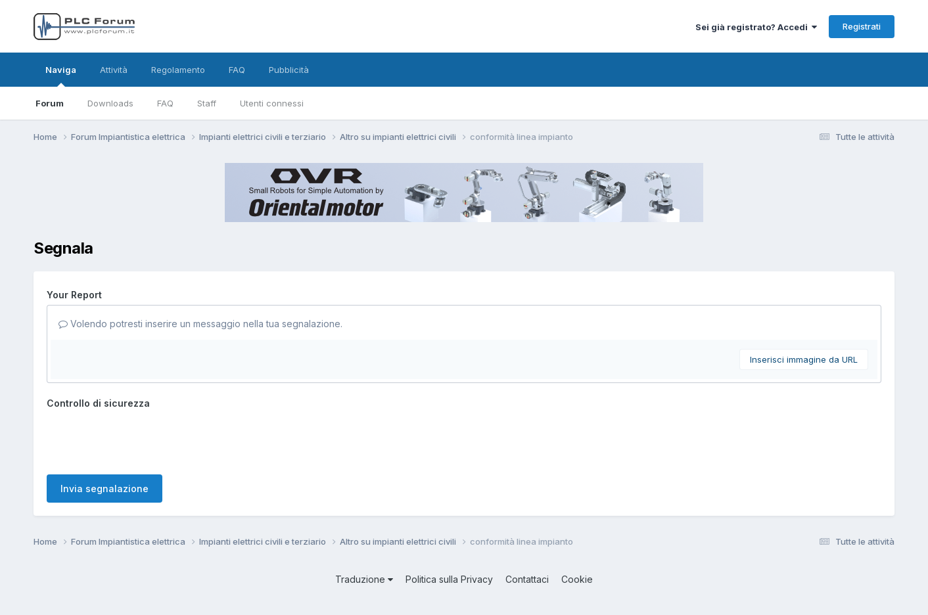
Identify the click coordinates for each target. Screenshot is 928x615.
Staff (206, 103)
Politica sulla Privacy (449, 579)
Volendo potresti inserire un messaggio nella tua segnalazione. (200, 323)
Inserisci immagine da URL (804, 359)
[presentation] (146, 439)
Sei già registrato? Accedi (756, 27)
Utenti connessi (272, 103)
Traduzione (364, 579)
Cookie (577, 579)
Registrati (862, 26)
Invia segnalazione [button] (104, 488)
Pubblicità (289, 69)
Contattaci (527, 579)
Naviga (60, 75)
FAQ (165, 103)
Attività (114, 69)
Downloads (110, 103)
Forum (49, 103)
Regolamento (178, 69)
